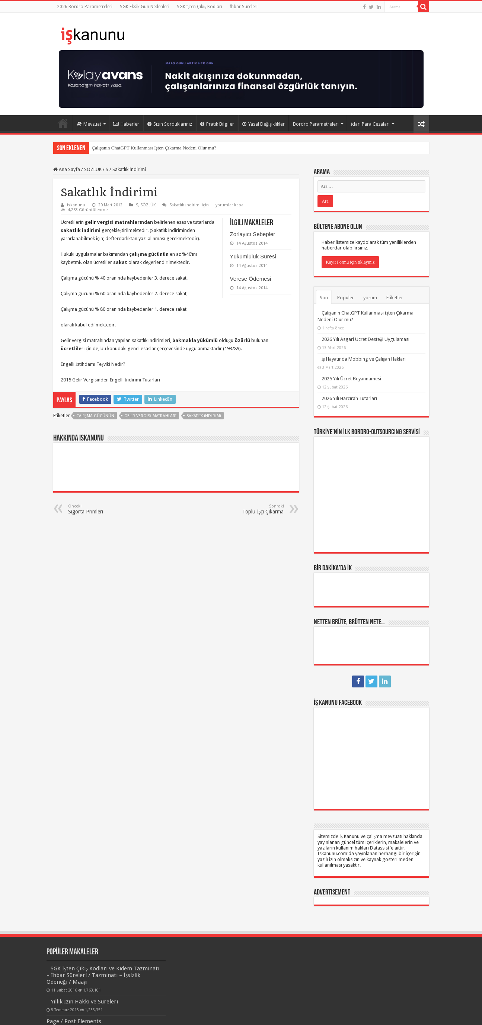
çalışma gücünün (95, 415)
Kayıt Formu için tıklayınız (350, 262)
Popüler (345, 297)
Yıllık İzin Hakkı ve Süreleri (84, 1001)
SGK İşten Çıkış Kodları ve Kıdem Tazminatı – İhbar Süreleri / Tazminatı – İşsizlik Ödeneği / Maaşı (103, 975)
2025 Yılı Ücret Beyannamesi (351, 378)
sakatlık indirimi (203, 415)
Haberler (126, 124)
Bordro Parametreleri (316, 124)
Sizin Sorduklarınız (169, 124)
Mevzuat (89, 124)
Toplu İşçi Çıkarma (246, 509)
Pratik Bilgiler (217, 124)
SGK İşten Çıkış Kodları (199, 6)
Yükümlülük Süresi (253, 256)
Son (324, 297)
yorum (370, 297)
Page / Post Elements (74, 1021)
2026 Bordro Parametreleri (84, 6)
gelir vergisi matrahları (150, 415)
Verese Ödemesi (250, 278)
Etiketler (394, 297)
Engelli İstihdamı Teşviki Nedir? (93, 364)
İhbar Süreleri (244, 6)
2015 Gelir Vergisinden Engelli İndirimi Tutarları (110, 380)
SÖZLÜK (93, 169)
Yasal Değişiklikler (263, 124)
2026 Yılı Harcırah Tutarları (349, 398)
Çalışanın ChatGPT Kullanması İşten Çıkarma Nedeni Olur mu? (154, 148)
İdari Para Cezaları (370, 124)
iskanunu (76, 205)
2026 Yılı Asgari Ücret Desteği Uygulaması (366, 339)
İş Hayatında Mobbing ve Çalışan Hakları (364, 359)
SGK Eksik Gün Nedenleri (144, 6)
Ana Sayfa (63, 123)
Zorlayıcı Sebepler (252, 234)
